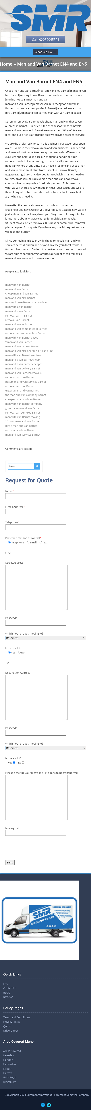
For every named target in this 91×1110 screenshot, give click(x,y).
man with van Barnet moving (22, 417)
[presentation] (33, 848)
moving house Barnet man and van (26, 302)
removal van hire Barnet (19, 377)
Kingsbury (9, 1082)
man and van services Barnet (23, 434)
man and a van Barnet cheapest (24, 364)
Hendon (8, 1059)
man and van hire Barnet (20, 298)
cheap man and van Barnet (21, 293)
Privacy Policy (11, 1021)
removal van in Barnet (18, 315)
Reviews (8, 997)
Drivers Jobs (11, 1030)
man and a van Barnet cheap (22, 359)
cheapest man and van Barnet (23, 399)
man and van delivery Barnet (22, 368)
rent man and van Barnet (20, 430)
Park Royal (9, 1077)
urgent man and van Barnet (21, 390)
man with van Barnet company (23, 403)
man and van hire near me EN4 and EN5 (29, 351)
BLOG (6, 992)
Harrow (7, 1073)
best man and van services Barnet (25, 381)
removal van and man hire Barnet (25, 333)
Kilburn (7, 1068)
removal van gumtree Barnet (22, 412)
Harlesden (9, 1064)
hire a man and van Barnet (21, 426)
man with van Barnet (17, 284)
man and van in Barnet (19, 324)
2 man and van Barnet (18, 342)
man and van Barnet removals (23, 373)
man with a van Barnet (18, 306)
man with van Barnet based (21, 337)
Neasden (8, 1055)
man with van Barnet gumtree (23, 355)
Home (6, 64)
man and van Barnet (17, 289)
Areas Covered (12, 1051)
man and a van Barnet (18, 311)
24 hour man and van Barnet (22, 421)
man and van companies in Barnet (26, 329)
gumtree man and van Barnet (23, 408)
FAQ (5, 983)
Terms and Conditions (16, 1017)
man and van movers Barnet (22, 346)
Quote (7, 1026)
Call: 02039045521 (45, 39)
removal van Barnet (17, 320)
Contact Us (9, 988)
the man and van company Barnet (25, 395)
